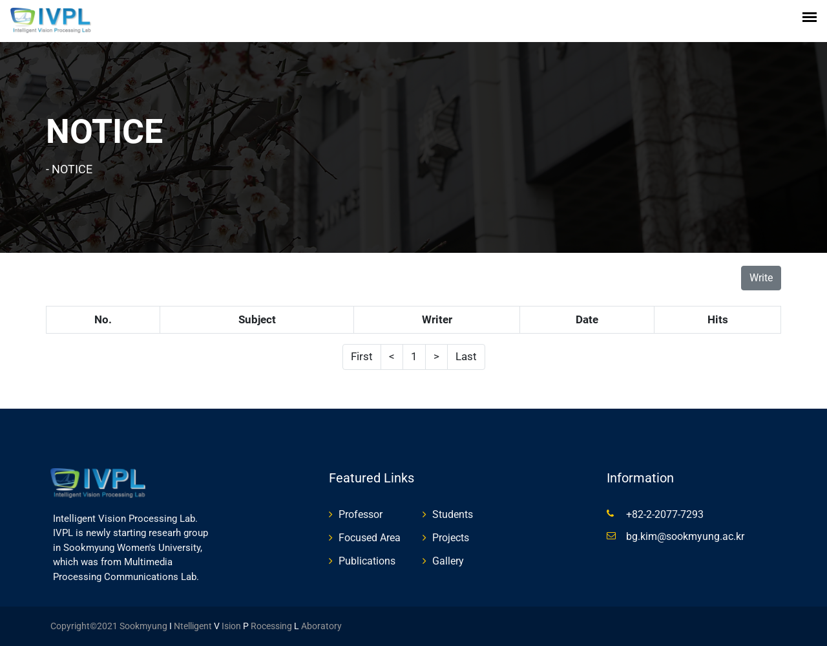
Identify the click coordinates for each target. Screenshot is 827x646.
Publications (367, 561)
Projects (450, 538)
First (362, 356)
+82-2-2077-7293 (665, 514)
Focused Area (370, 538)
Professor (360, 514)
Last (466, 356)
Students (452, 514)
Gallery (448, 561)
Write (761, 278)
